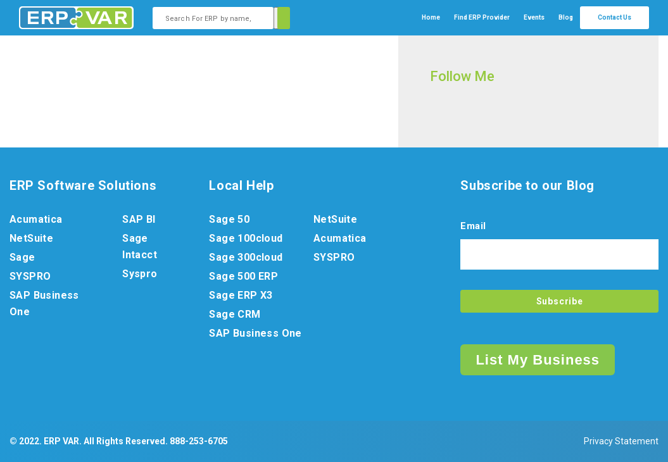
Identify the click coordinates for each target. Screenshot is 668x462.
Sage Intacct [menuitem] (139, 246)
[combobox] (213, 18)
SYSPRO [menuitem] (30, 276)
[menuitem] (482, 18)
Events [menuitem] (534, 17)
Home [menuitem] (431, 17)
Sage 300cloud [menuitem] (245, 257)
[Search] (282, 18)
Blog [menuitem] (565, 17)
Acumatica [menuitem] (36, 219)
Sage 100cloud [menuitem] (245, 238)
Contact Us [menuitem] (614, 17)
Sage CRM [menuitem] (234, 314)
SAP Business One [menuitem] (44, 303)
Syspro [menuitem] (139, 274)
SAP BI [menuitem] (138, 219)
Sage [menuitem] (22, 257)
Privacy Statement (621, 441)
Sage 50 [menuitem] (229, 219)
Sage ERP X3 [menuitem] (240, 295)
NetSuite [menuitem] (31, 238)
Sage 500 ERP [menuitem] (243, 276)
